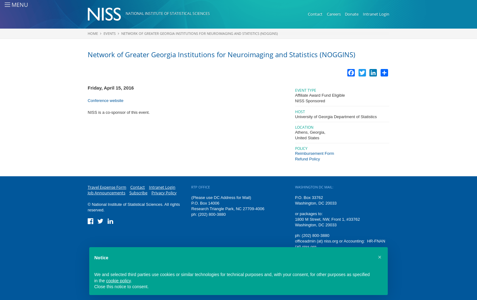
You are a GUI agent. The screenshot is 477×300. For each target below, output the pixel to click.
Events (110, 33)
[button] (380, 257)
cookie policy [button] (118, 280)
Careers (334, 14)
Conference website (105, 100)
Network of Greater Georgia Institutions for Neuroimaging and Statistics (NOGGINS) (199, 33)
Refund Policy (307, 159)
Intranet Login (376, 14)
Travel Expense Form (107, 187)
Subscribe (138, 193)
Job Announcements (106, 193)
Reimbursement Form (314, 153)
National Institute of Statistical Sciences (168, 13)
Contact (315, 14)
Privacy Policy (164, 193)
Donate (352, 14)
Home (93, 33)
